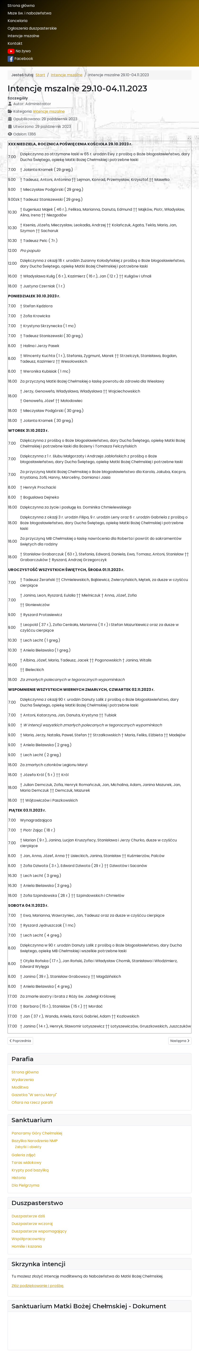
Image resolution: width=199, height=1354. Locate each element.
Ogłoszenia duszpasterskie (32, 28)
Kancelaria (17, 20)
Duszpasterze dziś (28, 1216)
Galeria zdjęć (24, 1155)
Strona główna (21, 5)
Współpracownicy (28, 1239)
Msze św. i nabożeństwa (29, 13)
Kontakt (15, 43)
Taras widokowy (26, 1162)
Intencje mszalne (23, 36)
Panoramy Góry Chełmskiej (37, 1133)
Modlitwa (20, 1087)
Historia (19, 1177)
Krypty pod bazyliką (30, 1170)
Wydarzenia (23, 1079)
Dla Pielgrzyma (25, 1185)
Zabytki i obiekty (28, 1146)
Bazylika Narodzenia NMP (35, 1141)
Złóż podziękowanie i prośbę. (38, 1285)
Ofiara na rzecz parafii (32, 1102)
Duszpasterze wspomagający (39, 1231)
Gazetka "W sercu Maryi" (34, 1095)
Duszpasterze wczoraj (32, 1223)
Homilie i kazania (27, 1246)
